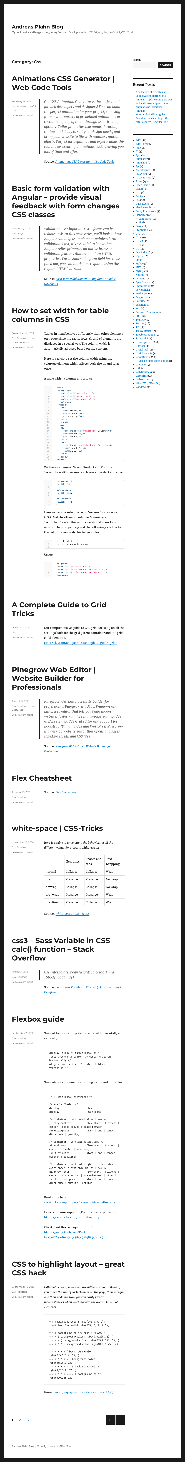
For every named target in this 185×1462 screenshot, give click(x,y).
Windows (141, 387)
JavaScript (141, 252)
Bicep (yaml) (143, 185)
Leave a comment (22, 115)
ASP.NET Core (143, 177)
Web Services (143, 372)
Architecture (143, 170)
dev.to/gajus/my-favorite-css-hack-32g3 (83, 1392)
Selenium (141, 304)
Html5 (139, 241)
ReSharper (142, 293)
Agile (138, 147)
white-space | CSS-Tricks (57, 828)
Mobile (140, 263)
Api (137, 166)
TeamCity (141, 319)
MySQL (140, 271)
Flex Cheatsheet (42, 778)
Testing (140, 323)
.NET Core (141, 144)
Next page (120, 1424)
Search (137, 59)
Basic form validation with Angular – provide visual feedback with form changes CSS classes (65, 201)
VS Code (140, 364)
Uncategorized (20, 342)
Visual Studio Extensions (153, 360)
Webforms (142, 375)
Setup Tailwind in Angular (150, 114)
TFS (138, 327)
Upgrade (140, 345)
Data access (142, 203)
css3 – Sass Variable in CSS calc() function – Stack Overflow (61, 949)
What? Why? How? (146, 383)
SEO (138, 308)
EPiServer (141, 215)
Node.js (140, 274)
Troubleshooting (145, 334)
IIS (137, 248)
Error (139, 226)
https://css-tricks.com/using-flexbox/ (71, 1217)
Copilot (140, 196)
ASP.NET (141, 173)
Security (140, 301)
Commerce (145, 218)
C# (137, 192)
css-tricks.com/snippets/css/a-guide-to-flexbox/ (79, 1202)
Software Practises (146, 312)
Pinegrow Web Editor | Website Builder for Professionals (54, 678)
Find (141, 222)
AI (137, 151)
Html (32, 338)
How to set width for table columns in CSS (60, 315)
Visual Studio (143, 357)
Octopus (140, 278)
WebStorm (142, 379)
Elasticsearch (143, 207)
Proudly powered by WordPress (55, 1446)
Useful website (144, 353)
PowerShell (142, 289)
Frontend (22, 106)
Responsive (142, 297)
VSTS (139, 368)
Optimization (143, 286)
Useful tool (18, 709)
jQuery (139, 256)
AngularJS (141, 162)
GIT (138, 233)
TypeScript (142, 338)
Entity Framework (146, 211)
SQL (138, 316)
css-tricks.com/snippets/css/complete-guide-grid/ (80, 643)
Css (14, 106)
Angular (16, 233)
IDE (138, 244)
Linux (139, 259)
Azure (139, 181)
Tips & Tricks (143, 331)
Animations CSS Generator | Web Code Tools (63, 83)
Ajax (138, 155)
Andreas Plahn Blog (37, 27)
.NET (138, 140)
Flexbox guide (38, 1019)
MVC (138, 267)
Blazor (139, 188)
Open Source (143, 282)
